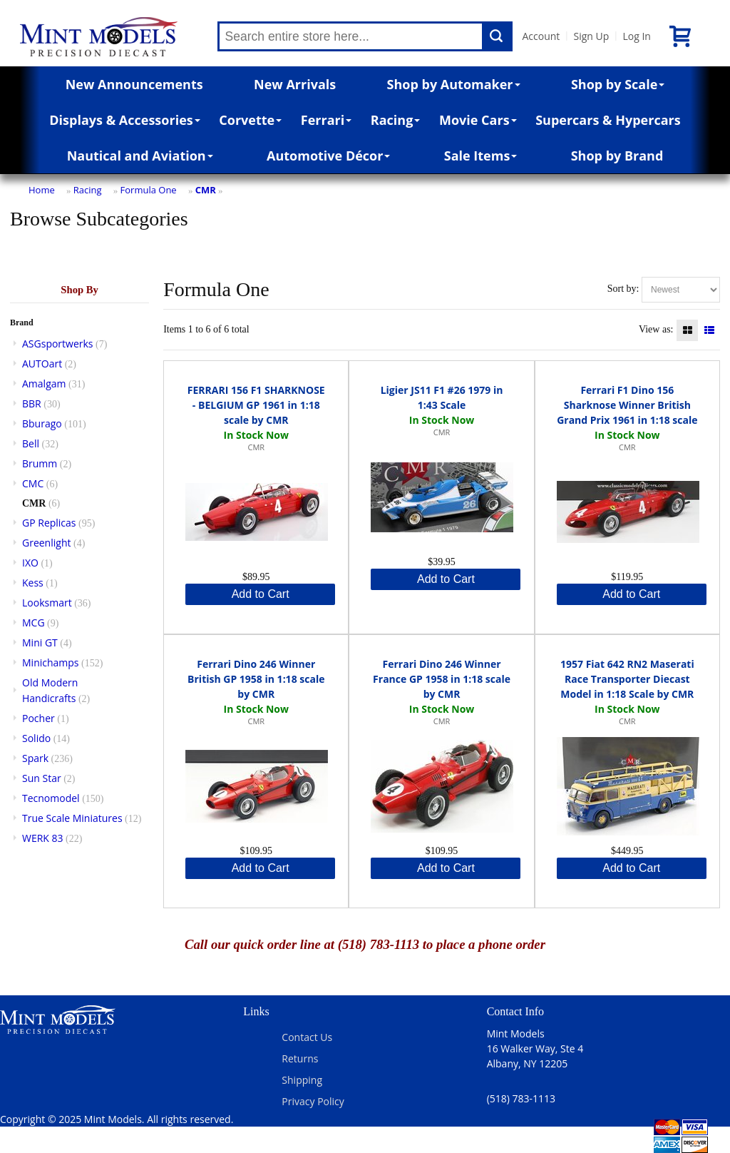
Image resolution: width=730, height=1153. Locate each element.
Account (541, 36)
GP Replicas (49, 522)
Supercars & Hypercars (608, 119)
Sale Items (481, 155)
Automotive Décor (328, 155)
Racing (396, 119)
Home (42, 189)
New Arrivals (295, 84)
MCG (33, 622)
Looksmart (47, 602)
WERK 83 (42, 838)
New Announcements (134, 84)
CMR (205, 189)
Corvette (250, 119)
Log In (636, 36)
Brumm (39, 463)
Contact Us (307, 1037)
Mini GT (40, 642)
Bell (30, 443)
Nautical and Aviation (140, 155)
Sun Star (41, 778)
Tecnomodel (51, 798)
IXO (30, 562)
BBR (31, 403)
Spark (35, 758)
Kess (32, 582)
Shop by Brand (617, 155)
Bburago (42, 423)
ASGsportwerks (57, 343)
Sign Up (591, 36)
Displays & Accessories (124, 119)
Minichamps (50, 662)
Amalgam (44, 383)
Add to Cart (260, 594)
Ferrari (326, 119)
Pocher (38, 718)
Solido (36, 738)
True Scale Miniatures (72, 818)
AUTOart (42, 363)
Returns (300, 1058)
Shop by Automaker (453, 84)
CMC (32, 483)
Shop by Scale (617, 84)
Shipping (302, 1080)
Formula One (148, 189)
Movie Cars (478, 119)
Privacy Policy (313, 1101)
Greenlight (46, 542)
